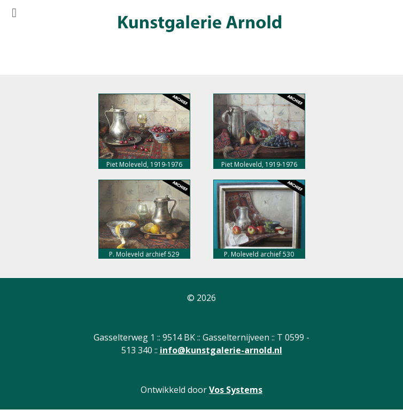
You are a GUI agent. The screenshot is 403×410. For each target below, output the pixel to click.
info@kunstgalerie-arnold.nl (221, 350)
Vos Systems (235, 390)
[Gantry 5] (198, 24)
